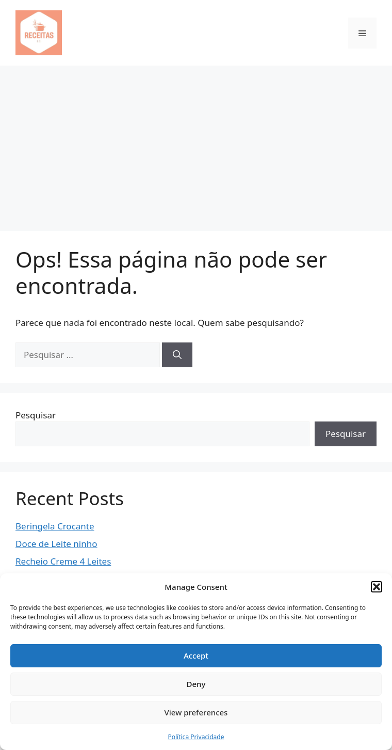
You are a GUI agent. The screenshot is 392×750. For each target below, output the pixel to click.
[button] (376, 587)
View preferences (196, 712)
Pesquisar (35, 415)
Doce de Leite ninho (56, 544)
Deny (196, 684)
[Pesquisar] (177, 354)
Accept (196, 655)
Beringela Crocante (54, 526)
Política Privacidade (196, 736)
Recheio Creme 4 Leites (63, 561)
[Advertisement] (196, 143)
